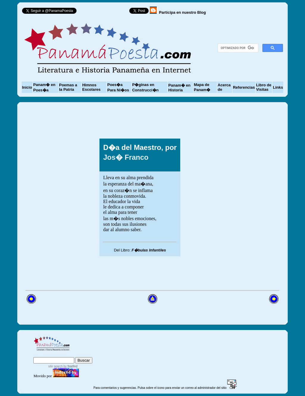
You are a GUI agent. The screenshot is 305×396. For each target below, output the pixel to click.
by (70, 366)
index (39, 354)
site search (55, 366)
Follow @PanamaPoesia (105, 12)
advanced (82, 354)
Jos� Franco (125, 157)
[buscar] (237, 48)
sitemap (58, 354)
